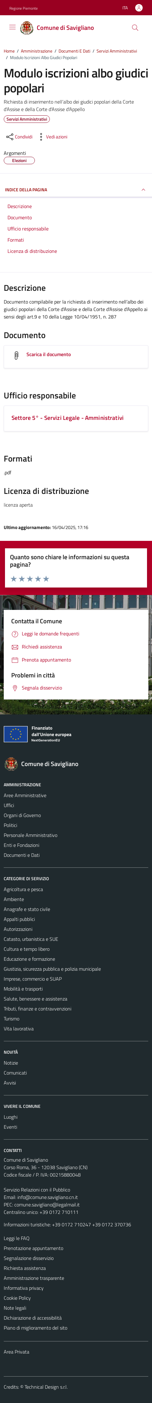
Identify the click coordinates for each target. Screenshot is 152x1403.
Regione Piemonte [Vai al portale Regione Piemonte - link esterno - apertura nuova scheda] (23, 8)
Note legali (15, 1308)
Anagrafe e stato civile (27, 909)
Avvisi (10, 1082)
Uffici (9, 805)
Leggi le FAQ (17, 1238)
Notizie (11, 1062)
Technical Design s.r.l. (46, 1387)
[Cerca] (135, 27)
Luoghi (10, 1117)
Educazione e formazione (29, 959)
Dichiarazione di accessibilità (33, 1318)
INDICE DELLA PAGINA (76, 189)
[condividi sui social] (19, 137)
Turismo (11, 1018)
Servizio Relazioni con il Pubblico (37, 1189)
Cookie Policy (17, 1298)
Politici (10, 825)
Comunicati (15, 1072)
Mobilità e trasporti (23, 988)
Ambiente (14, 899)
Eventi (10, 1127)
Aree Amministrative (25, 795)
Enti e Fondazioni (21, 845)
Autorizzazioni (18, 929)
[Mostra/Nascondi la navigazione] (12, 27)
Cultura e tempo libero (27, 949)
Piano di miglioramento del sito (35, 1327)
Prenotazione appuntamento (33, 1248)
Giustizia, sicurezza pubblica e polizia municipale (52, 969)
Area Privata (16, 1351)
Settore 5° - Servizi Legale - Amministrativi (68, 417)
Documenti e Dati (22, 855)
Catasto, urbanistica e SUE (31, 939)
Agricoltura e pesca (23, 889)
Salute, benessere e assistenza (35, 998)
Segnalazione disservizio (29, 1258)
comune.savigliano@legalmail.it (47, 1204)
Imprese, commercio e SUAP (33, 979)
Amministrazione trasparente (34, 1278)
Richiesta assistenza (25, 1268)
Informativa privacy (24, 1288)
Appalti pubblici (19, 919)
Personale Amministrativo (30, 835)
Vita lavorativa (19, 1028)
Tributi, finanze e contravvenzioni (37, 1008)
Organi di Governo (22, 815)
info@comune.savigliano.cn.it (47, 1197)
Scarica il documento (48, 354)
